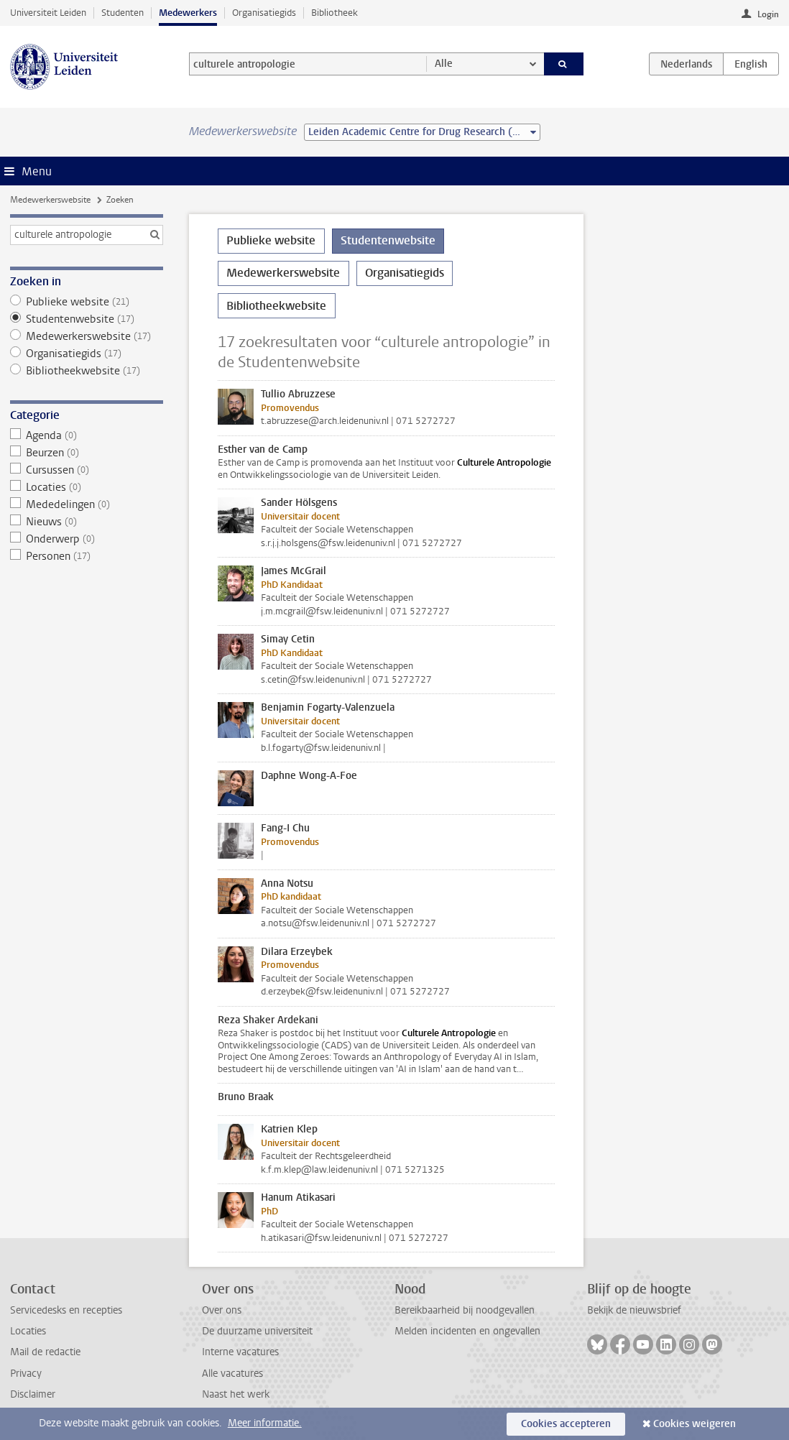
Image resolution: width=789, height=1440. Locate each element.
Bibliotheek (334, 12)
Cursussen (86, 470)
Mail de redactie (45, 1352)
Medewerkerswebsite (50, 200)
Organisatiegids (264, 12)
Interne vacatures (240, 1352)
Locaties (86, 487)
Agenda (86, 435)
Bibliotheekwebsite (86, 371)
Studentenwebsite (86, 319)
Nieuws (86, 522)
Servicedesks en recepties (66, 1310)
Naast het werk (235, 1394)
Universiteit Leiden (48, 12)
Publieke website (86, 302)
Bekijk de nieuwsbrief (634, 1310)
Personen (86, 556)
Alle (444, 63)
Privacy (26, 1373)
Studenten (122, 12)
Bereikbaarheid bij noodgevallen (464, 1310)
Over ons (221, 1310)
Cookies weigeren (694, 1424)
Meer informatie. (265, 1423)
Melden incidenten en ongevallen (467, 1331)
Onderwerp (86, 539)
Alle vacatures (232, 1373)
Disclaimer (32, 1394)
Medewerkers (188, 12)
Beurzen (86, 453)
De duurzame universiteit (257, 1331)
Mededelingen (86, 504)
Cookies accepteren (566, 1424)
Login (768, 14)
